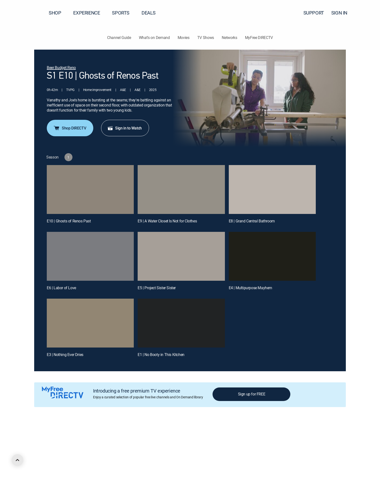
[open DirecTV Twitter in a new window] (53, 457)
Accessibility (256, 430)
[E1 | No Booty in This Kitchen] (181, 323)
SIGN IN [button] (342, 12)
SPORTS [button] (123, 12)
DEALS (149, 12)
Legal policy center (91, 430)
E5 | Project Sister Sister (157, 287)
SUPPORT (313, 12)
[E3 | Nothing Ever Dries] (90, 323)
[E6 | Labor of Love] (90, 256)
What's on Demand (154, 37)
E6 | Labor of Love (61, 287)
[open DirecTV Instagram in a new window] (62, 457)
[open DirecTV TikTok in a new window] (79, 457)
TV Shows (205, 37)
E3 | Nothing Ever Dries (65, 354)
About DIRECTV (45, 430)
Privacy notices (187, 430)
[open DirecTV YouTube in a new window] (71, 457)
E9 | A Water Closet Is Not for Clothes (167, 221)
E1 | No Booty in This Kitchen (161, 354)
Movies (184, 37)
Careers (67, 430)
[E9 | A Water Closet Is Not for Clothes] (181, 189)
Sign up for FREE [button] (251, 394)
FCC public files (232, 430)
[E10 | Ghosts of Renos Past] (90, 189)
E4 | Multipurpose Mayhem (250, 287)
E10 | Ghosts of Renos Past (69, 221)
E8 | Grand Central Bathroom (252, 221)
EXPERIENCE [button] (89, 12)
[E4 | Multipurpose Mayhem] (272, 256)
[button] (367, 13)
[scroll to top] (17, 460)
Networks (229, 37)
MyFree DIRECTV (259, 37)
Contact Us (278, 430)
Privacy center (119, 430)
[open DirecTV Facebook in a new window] (45, 457)
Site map (209, 430)
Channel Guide (119, 37)
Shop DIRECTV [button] (69, 128)
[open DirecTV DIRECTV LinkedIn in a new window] (36, 457)
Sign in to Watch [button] (124, 128)
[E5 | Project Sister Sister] (181, 256)
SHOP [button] (58, 12)
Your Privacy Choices (156, 430)
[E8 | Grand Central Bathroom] (272, 189)
